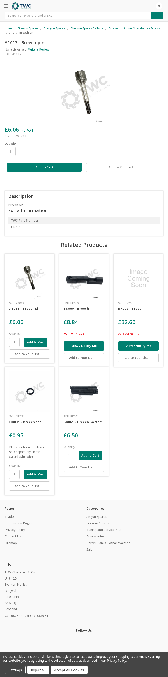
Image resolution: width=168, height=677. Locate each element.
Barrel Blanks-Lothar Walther (108, 543)
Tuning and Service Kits (103, 529)
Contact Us (13, 536)
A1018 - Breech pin (24, 308)
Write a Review (38, 49)
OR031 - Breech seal (25, 422)
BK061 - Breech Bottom (83, 422)
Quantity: (11, 143)
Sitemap (11, 543)
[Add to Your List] (29, 354)
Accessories (95, 536)
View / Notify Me (84, 346)
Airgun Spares (96, 516)
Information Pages (19, 523)
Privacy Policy (15, 529)
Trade (9, 516)
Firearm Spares (97, 523)
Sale (89, 549)
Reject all (38, 670)
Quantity (15, 334)
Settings (15, 670)
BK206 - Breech (130, 308)
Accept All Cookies (69, 670)
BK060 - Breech (76, 308)
